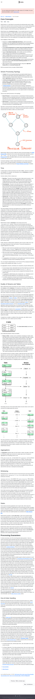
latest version (16, 11)
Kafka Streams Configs (16, 593)
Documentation (5, 666)
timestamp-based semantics (8, 664)
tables (15, 297)
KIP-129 (10, 574)
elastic (26, 302)
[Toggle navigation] (1, 2)
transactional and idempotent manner (24, 558)
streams (10, 297)
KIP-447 (12, 587)
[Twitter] (15, 696)
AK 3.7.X (2, 16)
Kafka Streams (8, 16)
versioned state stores (11, 639)
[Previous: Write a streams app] (17, 681)
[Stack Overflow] (17, 696)
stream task (8, 617)
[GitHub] (19, 696)
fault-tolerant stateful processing (7, 303)
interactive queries (21, 303)
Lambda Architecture (10, 546)
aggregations (18, 309)
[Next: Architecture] (28, 684)
